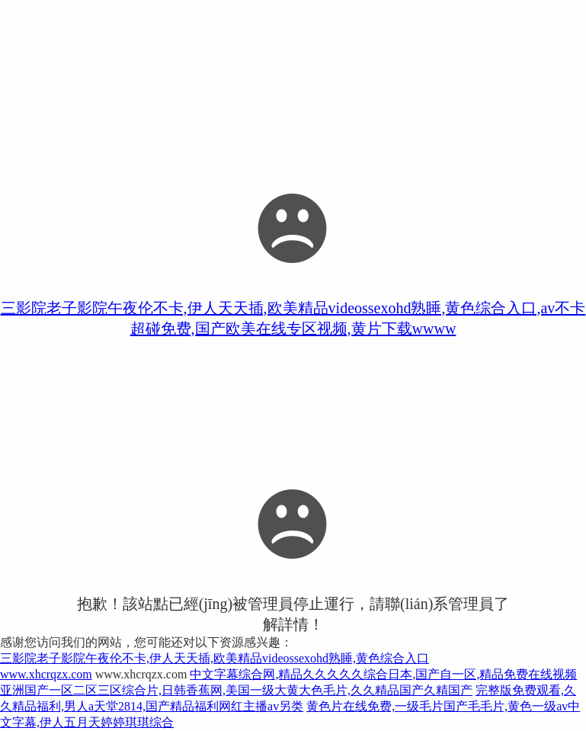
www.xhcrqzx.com (46, 674)
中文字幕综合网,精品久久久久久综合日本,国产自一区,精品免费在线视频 (383, 674)
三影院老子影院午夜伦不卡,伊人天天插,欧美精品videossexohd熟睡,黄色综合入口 (214, 658)
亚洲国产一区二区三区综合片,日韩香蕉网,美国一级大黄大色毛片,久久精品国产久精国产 (236, 690)
